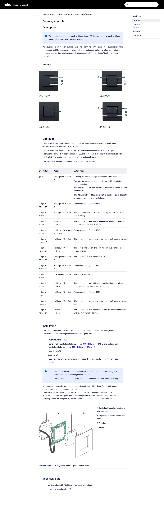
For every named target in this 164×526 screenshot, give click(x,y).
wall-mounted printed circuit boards (71, 379)
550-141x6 (98, 344)
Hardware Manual (20, 5)
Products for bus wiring (64, 14)
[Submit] (127, 4)
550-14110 (87, 344)
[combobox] (141, 4)
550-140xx (87, 347)
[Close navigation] (35, 14)
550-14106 (76, 347)
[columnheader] (44, 171)
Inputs (76, 14)
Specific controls (86, 14)
